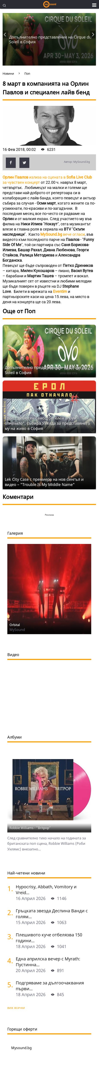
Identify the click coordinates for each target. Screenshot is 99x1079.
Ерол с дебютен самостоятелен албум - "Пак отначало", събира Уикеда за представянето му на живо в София (47, 423)
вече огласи (74, 234)
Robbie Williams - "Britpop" (30, 828)
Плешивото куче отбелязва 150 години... (49, 938)
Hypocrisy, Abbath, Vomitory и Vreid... (46, 889)
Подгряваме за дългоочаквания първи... (50, 986)
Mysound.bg (21, 1047)
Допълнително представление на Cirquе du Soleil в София (50, 39)
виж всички (16, 1008)
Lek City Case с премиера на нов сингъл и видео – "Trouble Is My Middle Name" (44, 482)
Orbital (14, 625)
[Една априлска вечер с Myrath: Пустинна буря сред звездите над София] (10, 960)
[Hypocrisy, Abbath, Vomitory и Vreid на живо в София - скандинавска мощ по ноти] (10, 888)
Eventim (60, 291)
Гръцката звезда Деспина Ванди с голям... (52, 913)
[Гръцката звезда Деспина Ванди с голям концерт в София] (10, 912)
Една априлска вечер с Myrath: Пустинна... (48, 962)
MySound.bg (51, 234)
